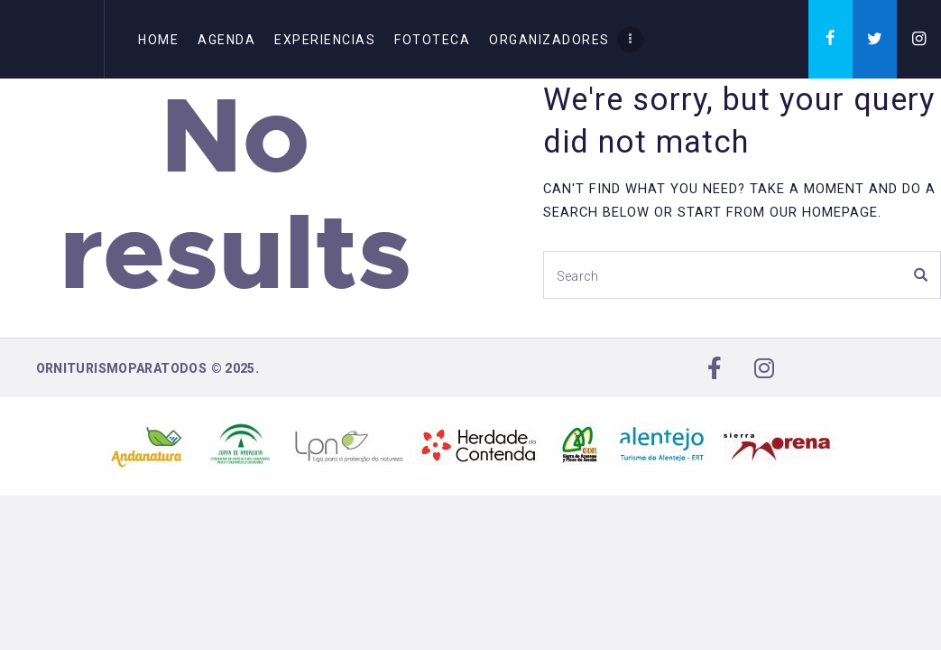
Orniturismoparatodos (122, 368)
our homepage (824, 212)
